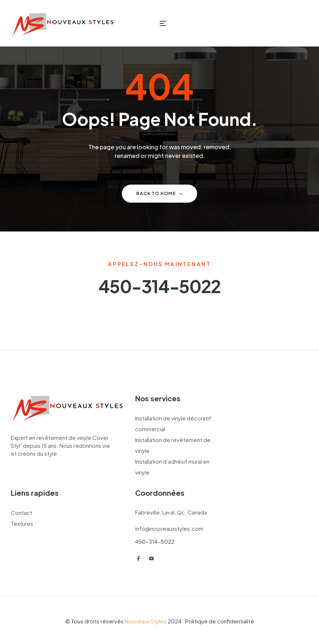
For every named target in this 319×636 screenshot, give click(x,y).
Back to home (159, 193)
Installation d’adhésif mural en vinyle (172, 467)
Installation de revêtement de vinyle (173, 445)
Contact (21, 512)
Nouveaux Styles (146, 621)
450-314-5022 (154, 541)
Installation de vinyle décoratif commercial (173, 423)
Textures (22, 523)
